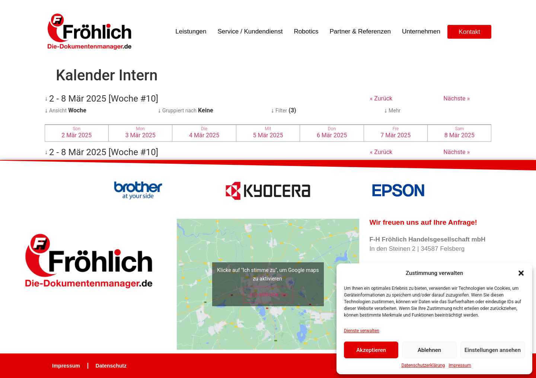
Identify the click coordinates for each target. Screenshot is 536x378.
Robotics (306, 31)
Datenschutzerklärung (423, 365)
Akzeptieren (371, 350)
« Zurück (381, 98)
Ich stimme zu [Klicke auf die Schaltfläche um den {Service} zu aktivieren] (268, 294)
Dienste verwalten (361, 330)
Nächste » (456, 98)
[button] (521, 273)
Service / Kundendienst (250, 31)
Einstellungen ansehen (493, 350)
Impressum (460, 365)
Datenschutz (111, 366)
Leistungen (190, 31)
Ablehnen (429, 350)
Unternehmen (421, 31)
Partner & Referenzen (360, 31)
